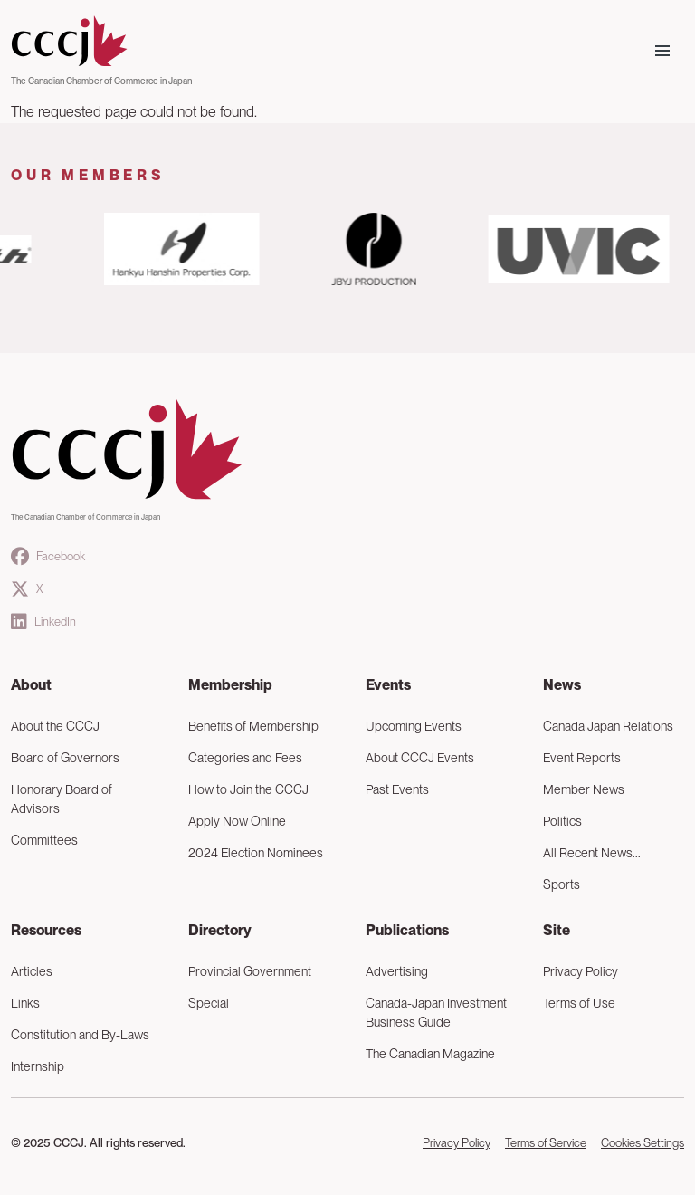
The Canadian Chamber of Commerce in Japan (101, 80)
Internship (37, 1066)
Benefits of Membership (253, 726)
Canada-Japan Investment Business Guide (436, 1012)
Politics (562, 821)
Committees (44, 840)
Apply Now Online (237, 821)
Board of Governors (65, 757)
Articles (31, 971)
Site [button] (556, 930)
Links (25, 1003)
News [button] (562, 684)
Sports (561, 884)
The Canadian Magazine (430, 1054)
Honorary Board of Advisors (61, 799)
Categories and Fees (245, 757)
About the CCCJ (55, 726)
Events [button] (388, 684)
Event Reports (582, 757)
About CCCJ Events (420, 757)
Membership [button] (230, 684)
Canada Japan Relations (608, 726)
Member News (583, 789)
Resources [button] (46, 930)
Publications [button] (407, 930)
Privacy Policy (580, 971)
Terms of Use (579, 1003)
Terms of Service (545, 1143)
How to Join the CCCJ (248, 789)
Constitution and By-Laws (80, 1035)
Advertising (397, 971)
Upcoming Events (414, 726)
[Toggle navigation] (662, 50)
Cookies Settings (642, 1143)
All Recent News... (592, 853)
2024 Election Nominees (255, 853)
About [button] (31, 684)
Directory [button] (220, 930)
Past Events (397, 789)
